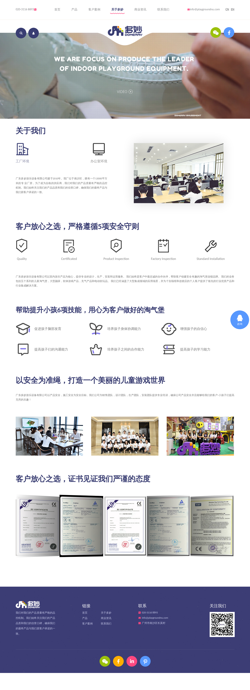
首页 (57, 9)
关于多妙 (117, 9)
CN (227, 9)
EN (232, 9)
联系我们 (163, 9)
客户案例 (94, 9)
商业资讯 (140, 9)
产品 (74, 9)
